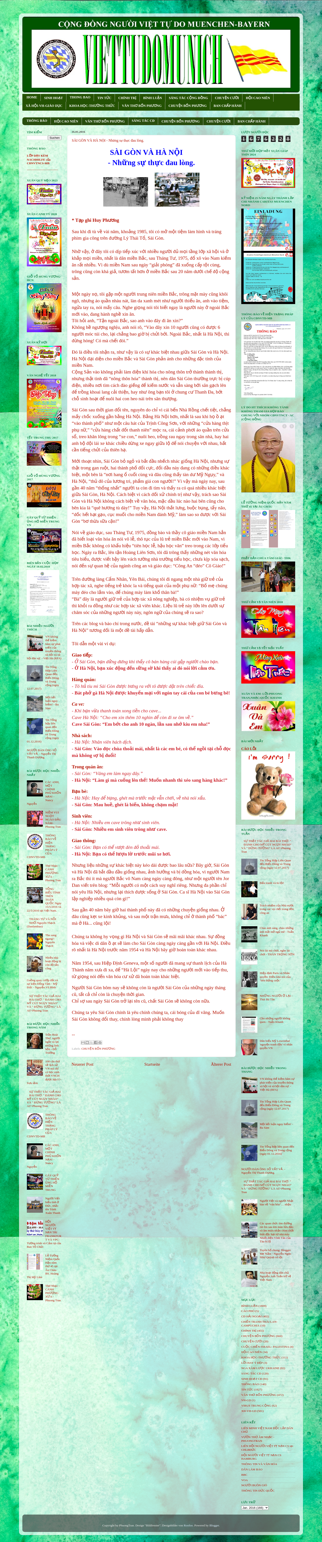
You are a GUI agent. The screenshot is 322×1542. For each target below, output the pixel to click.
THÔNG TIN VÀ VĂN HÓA (259, 1464)
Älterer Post (221, 1064)
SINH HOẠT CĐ (251, 1378)
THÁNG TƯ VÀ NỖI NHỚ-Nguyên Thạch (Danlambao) (41, 922)
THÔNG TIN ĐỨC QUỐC (258, 1490)
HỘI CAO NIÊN (258, 98)
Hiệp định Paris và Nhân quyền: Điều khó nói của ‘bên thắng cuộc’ (275, 976)
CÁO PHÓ (247, 1311)
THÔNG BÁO (37, 120)
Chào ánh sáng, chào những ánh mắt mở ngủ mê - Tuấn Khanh (277, 931)
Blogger (214, 1525)
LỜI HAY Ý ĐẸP (252, 1362)
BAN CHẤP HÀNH (228, 106)
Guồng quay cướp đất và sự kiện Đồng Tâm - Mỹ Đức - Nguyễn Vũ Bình (42, 983)
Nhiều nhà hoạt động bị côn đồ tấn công (53, 963)
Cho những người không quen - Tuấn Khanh (275, 1020)
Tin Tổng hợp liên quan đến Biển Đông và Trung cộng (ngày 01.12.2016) (277, 1150)
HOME (32, 97)
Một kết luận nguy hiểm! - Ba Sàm (52, 703)
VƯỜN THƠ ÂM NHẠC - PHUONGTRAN (257, 1438)
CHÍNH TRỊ (127, 98)
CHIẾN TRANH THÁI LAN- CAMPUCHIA (259, 1323)
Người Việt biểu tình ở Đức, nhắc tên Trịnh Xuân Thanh (52, 1206)
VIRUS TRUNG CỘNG (256, 1405)
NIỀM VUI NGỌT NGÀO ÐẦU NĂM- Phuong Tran (53, 820)
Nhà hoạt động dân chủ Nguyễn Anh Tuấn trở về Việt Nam (275, 1276)
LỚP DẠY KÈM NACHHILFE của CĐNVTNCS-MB (39, 159)
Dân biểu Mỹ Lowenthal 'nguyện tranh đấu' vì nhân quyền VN (276, 1044)
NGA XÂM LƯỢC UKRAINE (260, 1368)
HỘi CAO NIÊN (251, 1352)
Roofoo (188, 1525)
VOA (244, 1480)
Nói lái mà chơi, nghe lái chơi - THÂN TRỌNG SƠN (277, 952)
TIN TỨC (104, 98)
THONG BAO (80, 97)
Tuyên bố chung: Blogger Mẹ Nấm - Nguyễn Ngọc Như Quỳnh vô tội (275, 1253)
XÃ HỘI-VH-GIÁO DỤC (44, 106)
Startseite (152, 1064)
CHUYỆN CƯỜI (227, 98)
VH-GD (246, 1400)
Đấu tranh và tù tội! (272, 883)
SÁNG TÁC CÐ (143, 120)
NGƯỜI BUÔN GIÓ (254, 1485)
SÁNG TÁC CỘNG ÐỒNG (188, 98)
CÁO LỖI (248, 749)
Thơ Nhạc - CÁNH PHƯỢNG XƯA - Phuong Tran (53, 873)
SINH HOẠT (53, 98)
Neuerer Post (82, 1064)
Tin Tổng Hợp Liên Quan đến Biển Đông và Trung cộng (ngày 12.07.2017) (275, 864)
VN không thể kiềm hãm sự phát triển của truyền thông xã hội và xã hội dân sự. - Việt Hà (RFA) (277, 1084)
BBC (244, 1474)
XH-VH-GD (248, 1411)
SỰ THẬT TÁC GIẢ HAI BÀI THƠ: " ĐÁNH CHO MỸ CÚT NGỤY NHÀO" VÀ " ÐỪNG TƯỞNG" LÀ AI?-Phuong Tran (44, 1003)
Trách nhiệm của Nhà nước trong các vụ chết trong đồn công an (277, 909)
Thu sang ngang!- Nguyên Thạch (50, 940)
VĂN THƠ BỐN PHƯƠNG (141, 106)
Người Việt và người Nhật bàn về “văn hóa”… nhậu (276, 1202)
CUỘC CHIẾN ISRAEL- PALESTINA (265, 1346)
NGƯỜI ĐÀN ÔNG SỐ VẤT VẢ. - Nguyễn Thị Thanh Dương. (42, 753)
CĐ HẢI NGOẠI (251, 1316)
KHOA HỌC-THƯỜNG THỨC (92, 106)
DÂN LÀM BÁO (252, 1469)
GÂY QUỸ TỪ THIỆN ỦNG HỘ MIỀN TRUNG (52, 1183)
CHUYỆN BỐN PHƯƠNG (188, 106)
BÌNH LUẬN (152, 98)
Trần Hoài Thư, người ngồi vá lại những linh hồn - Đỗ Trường (52, 1043)
